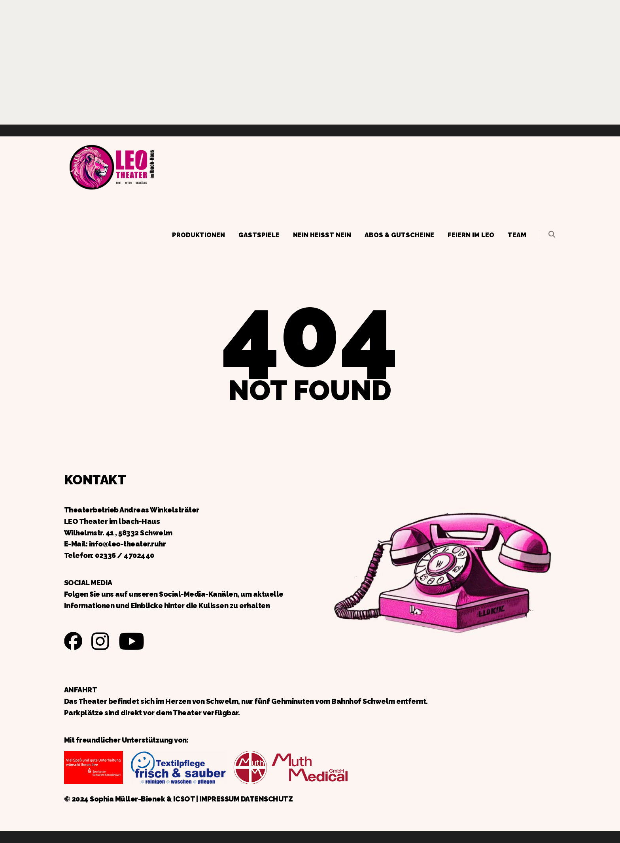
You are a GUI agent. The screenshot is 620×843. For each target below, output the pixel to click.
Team (517, 235)
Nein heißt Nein (322, 235)
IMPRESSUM (219, 799)
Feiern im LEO (471, 235)
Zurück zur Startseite (111, 166)
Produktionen (198, 235)
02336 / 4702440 (124, 555)
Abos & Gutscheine (399, 235)
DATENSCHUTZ (267, 799)
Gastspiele (259, 235)
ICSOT (184, 799)
